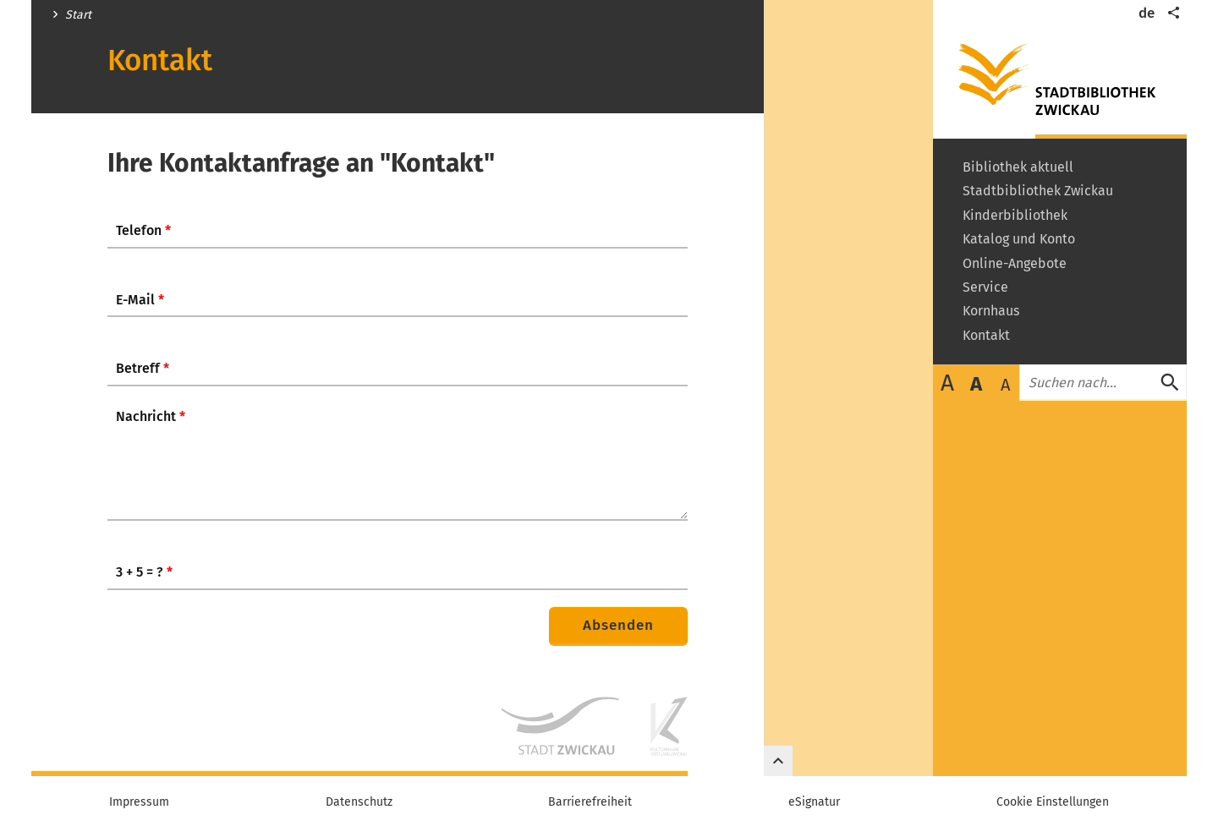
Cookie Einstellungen (1052, 802)
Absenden (618, 625)
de (1146, 13)
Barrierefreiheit (590, 802)
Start (78, 15)
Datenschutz (359, 802)
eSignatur (814, 802)
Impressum (139, 802)
